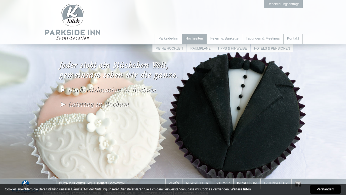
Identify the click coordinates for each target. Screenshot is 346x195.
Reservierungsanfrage (284, 4)
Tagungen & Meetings (263, 38)
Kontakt (293, 38)
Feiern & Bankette (224, 38)
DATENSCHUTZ (276, 183)
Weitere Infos (241, 189)
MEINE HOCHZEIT (170, 48)
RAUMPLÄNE (200, 48)
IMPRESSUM (247, 183)
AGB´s (174, 183)
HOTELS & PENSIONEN (272, 48)
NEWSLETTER (197, 183)
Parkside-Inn (168, 38)
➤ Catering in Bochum (94, 104)
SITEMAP (222, 183)
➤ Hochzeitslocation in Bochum (108, 90)
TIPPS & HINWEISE (232, 48)
